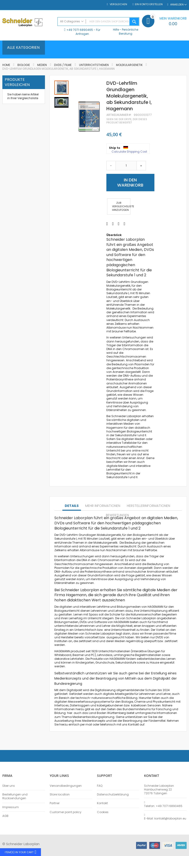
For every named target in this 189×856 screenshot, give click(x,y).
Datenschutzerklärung (113, 794)
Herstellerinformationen (148, 505)
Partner (55, 803)
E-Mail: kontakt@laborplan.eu (165, 818)
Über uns (8, 786)
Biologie (23, 65)
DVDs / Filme (63, 65)
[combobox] (98, 21)
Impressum (10, 807)
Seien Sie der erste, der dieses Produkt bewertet (126, 121)
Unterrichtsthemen (94, 65)
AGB (5, 816)
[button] (61, 102)
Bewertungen (117, 515)
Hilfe (116, 30)
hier (69, 713)
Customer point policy (65, 812)
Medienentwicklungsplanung (93, 717)
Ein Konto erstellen (149, 4)
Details (72, 505)
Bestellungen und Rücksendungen (15, 796)
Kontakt (102, 803)
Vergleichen (118, 4)
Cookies (103, 812)
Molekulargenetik (129, 65)
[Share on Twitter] (113, 224)
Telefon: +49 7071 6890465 (163, 806)
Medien (42, 65)
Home (6, 65)
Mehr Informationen (102, 505)
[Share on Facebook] (107, 224)
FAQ (99, 786)
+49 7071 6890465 (79, 30)
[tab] (71, 506)
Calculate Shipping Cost (129, 152)
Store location (60, 794)
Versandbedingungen (66, 786)
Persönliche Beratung (128, 31)
